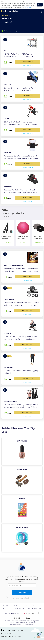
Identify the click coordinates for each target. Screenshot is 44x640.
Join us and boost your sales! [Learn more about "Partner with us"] (11, 636)
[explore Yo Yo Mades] (22, 538)
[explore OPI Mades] (22, 451)
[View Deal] (7, 233)
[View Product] (22, 52)
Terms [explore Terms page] (25, 605)
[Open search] (41, 12)
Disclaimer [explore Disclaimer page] (37, 605)
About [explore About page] (5, 605)
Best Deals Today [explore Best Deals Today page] (34, 608)
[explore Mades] (22, 509)
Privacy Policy (28, 7)
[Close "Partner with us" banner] (42, 629)
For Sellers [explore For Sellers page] (19, 608)
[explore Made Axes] (22, 480)
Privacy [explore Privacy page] (15, 605)
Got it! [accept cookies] (39, 4)
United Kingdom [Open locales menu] (31, 613)
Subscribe (22, 592)
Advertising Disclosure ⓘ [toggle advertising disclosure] (12, 613)
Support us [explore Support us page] (7, 608)
